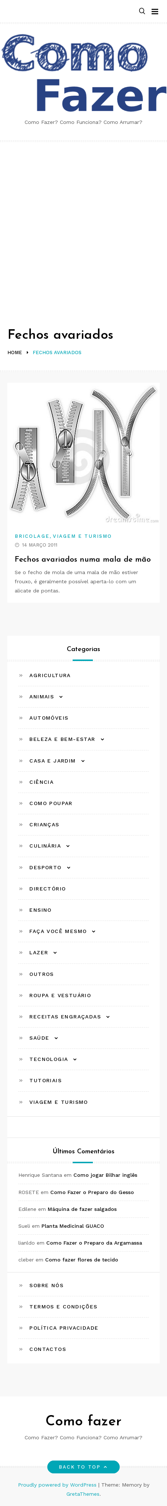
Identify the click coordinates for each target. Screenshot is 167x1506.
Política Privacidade (63, 1328)
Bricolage (32, 536)
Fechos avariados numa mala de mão (83, 559)
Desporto (45, 867)
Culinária (45, 846)
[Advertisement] (83, 229)
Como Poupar (50, 803)
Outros (41, 974)
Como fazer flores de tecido (81, 1260)
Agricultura (49, 675)
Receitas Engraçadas (65, 1017)
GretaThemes (82, 1494)
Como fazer (83, 1422)
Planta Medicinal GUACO (72, 1226)
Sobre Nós (46, 1285)
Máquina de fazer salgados (82, 1209)
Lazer (38, 952)
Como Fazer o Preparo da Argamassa (94, 1243)
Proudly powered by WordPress (58, 1485)
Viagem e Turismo (82, 536)
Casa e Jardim (52, 761)
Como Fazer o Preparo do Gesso (92, 1192)
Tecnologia (48, 1059)
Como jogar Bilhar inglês (105, 1175)
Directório (47, 889)
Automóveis (48, 718)
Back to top (83, 1467)
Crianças (44, 824)
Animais (41, 696)
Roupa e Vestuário (60, 995)
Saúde (39, 1038)
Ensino (40, 910)
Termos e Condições (63, 1307)
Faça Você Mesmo (58, 931)
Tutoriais (45, 1080)
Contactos (47, 1349)
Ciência (41, 782)
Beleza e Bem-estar (62, 739)
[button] (142, 11)
